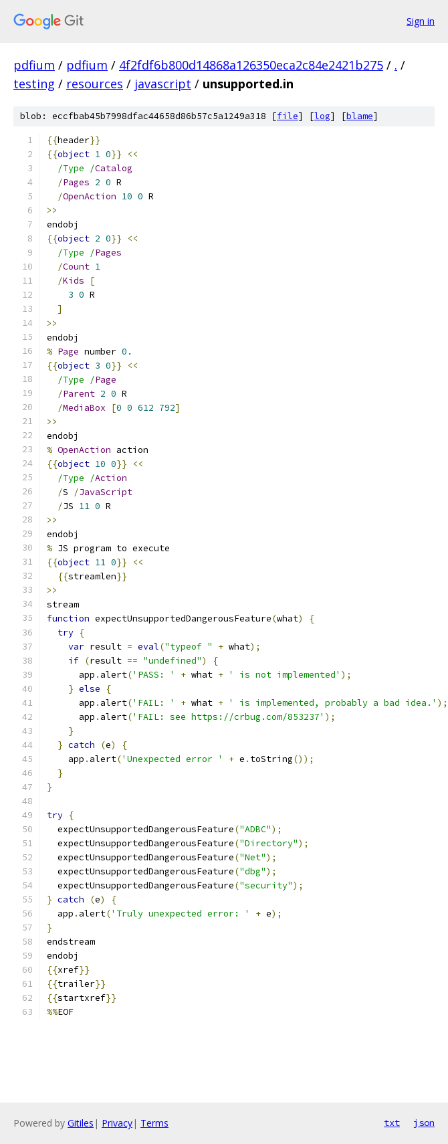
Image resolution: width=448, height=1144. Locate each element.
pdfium (34, 65)
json (424, 1123)
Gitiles (81, 1123)
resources (94, 84)
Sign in (421, 21)
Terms (154, 1123)
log (322, 116)
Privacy (117, 1123)
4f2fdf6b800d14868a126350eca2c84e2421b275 (251, 65)
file (287, 116)
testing (34, 84)
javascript (162, 84)
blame (359, 116)
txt (392, 1123)
